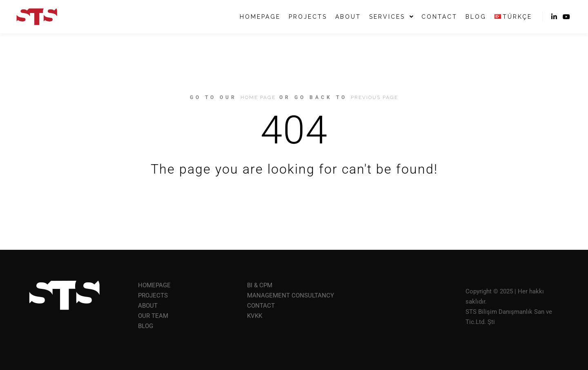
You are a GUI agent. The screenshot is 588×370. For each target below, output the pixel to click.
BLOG (145, 326)
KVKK (254, 315)
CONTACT (261, 305)
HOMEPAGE (154, 285)
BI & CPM (259, 285)
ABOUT (148, 305)
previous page (374, 97)
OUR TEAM (153, 315)
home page (258, 97)
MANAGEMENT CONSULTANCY (290, 295)
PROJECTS (153, 295)
